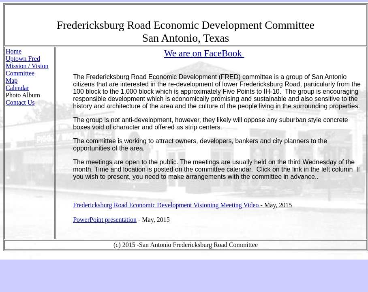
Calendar (17, 87)
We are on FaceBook (204, 53)
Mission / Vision (27, 65)
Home (13, 51)
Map (11, 80)
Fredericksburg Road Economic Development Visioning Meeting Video (166, 205)
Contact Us (20, 102)
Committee (20, 73)
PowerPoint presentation (105, 219)
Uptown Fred (23, 58)
